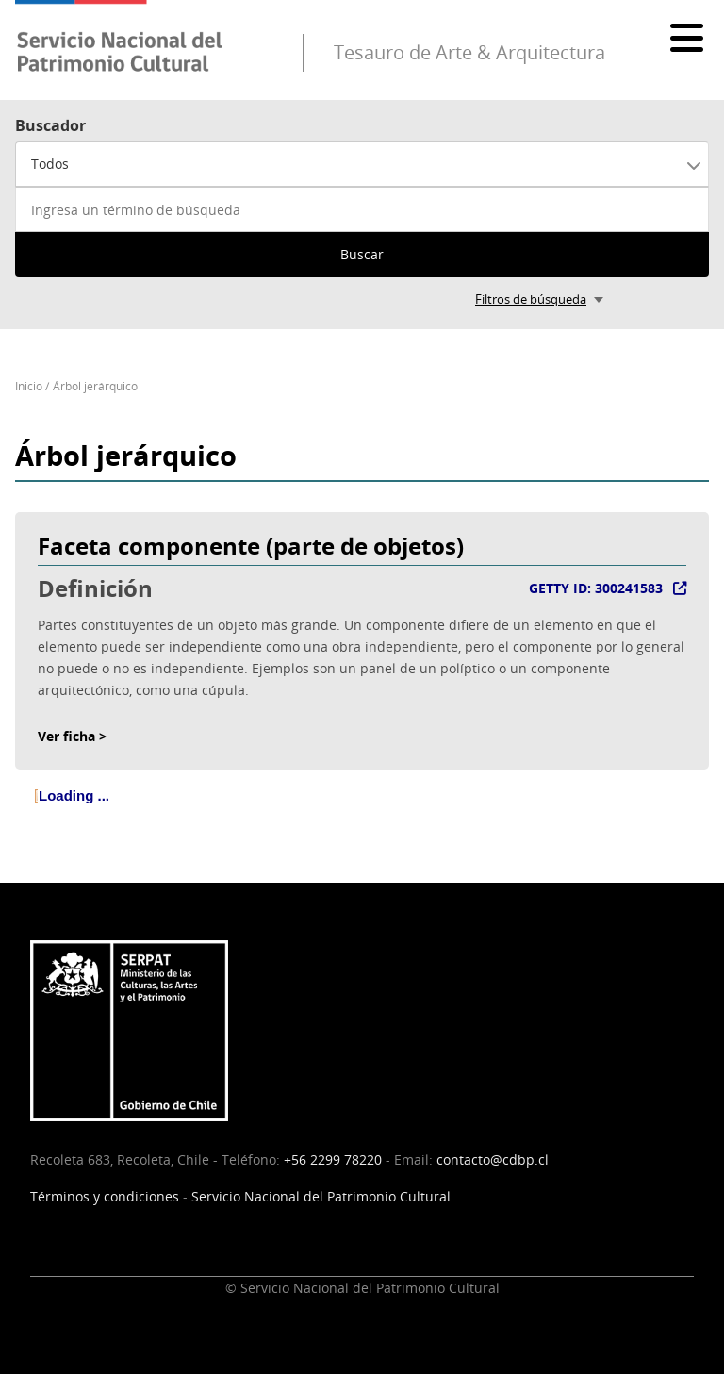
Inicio (28, 386)
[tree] (362, 811)
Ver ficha (66, 736)
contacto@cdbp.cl (492, 1159)
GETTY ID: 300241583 (596, 588)
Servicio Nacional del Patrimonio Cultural (321, 1196)
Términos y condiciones (104, 1196)
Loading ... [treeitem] (74, 795)
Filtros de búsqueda (530, 298)
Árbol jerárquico (95, 386)
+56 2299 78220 (333, 1159)
